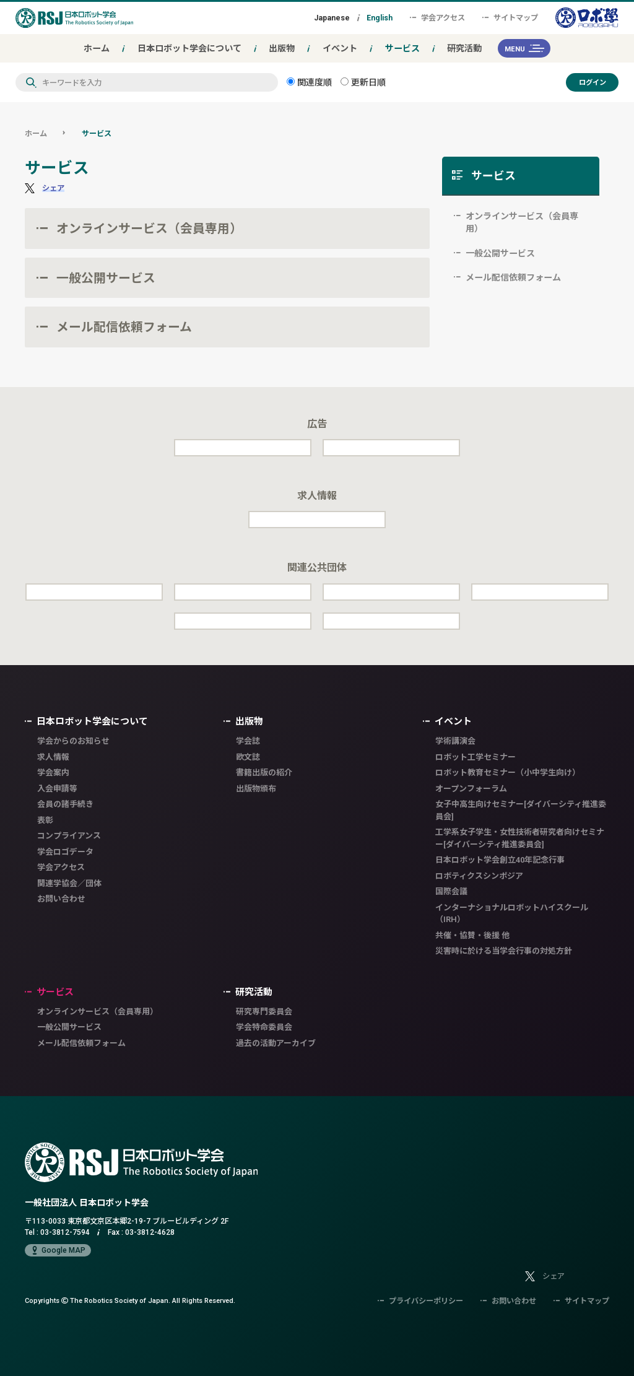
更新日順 (363, 82)
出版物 (282, 48)
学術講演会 (455, 741)
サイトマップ (510, 18)
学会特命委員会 (264, 1027)
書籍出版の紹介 (264, 773)
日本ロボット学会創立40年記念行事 (500, 860)
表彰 (45, 820)
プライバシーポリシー (420, 1301)
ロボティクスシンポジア (479, 876)
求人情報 (53, 757)
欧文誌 (248, 757)
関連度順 (309, 82)
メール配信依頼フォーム (124, 327)
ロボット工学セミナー (475, 757)
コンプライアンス (69, 836)
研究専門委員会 (264, 1012)
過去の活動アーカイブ (276, 1043)
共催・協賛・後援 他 (472, 935)
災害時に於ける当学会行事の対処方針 (503, 951)
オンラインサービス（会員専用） (149, 228)
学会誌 (248, 741)
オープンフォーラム (471, 789)
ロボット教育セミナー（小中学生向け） (507, 773)
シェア (53, 188)
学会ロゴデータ (65, 852)
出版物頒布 (256, 789)
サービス (402, 48)
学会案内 (53, 773)
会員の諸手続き (65, 804)
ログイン (592, 82)
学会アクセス (437, 18)
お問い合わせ (61, 899)
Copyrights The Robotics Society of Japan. (130, 1300)
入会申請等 (57, 789)
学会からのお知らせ (73, 741)
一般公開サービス (105, 278)
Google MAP (57, 1250)
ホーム (97, 48)
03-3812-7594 (65, 1232)
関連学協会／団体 (69, 883)
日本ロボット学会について (189, 48)
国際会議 (451, 891)
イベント (340, 48)
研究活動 (464, 48)
